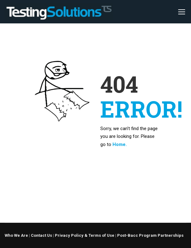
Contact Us (41, 235)
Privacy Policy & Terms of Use (84, 235)
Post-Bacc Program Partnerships (150, 235)
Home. (119, 144)
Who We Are (16, 235)
